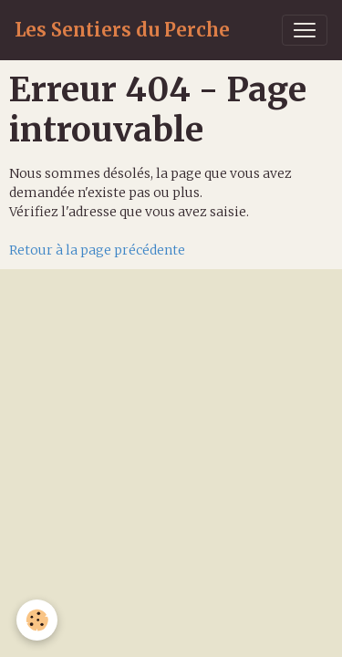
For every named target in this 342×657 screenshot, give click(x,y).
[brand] (122, 30)
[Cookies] (36, 620)
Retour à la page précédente (97, 250)
